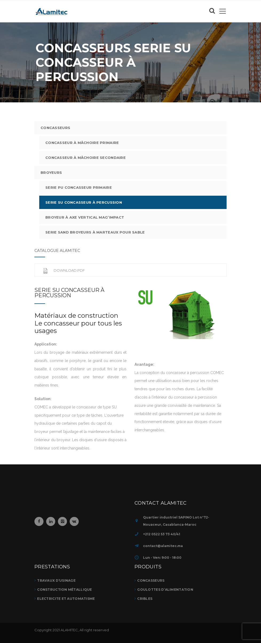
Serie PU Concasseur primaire (78, 187)
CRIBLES (144, 599)
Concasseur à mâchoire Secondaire (85, 157)
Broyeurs (51, 172)
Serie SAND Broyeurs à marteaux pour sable (95, 232)
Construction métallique (64, 590)
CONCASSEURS (55, 128)
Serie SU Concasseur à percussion (83, 202)
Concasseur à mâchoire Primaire (82, 142)
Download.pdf (64, 270)
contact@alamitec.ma (163, 546)
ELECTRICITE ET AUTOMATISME (66, 599)
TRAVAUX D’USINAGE (56, 580)
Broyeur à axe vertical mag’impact (84, 217)
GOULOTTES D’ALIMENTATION (165, 590)
